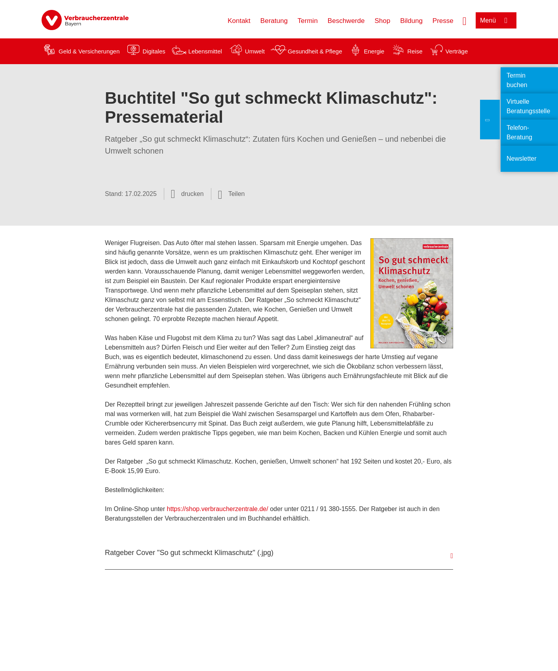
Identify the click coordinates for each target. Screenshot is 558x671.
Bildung (411, 21)
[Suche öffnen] (465, 20)
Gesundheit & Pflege (315, 51)
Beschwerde (346, 21)
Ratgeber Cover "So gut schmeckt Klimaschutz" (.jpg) (189, 553)
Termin (308, 21)
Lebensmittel (205, 51)
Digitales (153, 51)
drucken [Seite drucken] (192, 193)
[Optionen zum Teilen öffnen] (231, 194)
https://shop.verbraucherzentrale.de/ (217, 509)
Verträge (457, 51)
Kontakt (239, 21)
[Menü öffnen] (496, 20)
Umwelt (255, 51)
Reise (414, 51)
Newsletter (522, 158)
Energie (374, 51)
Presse (443, 21)
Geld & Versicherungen (89, 51)
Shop (382, 21)
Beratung (274, 21)
